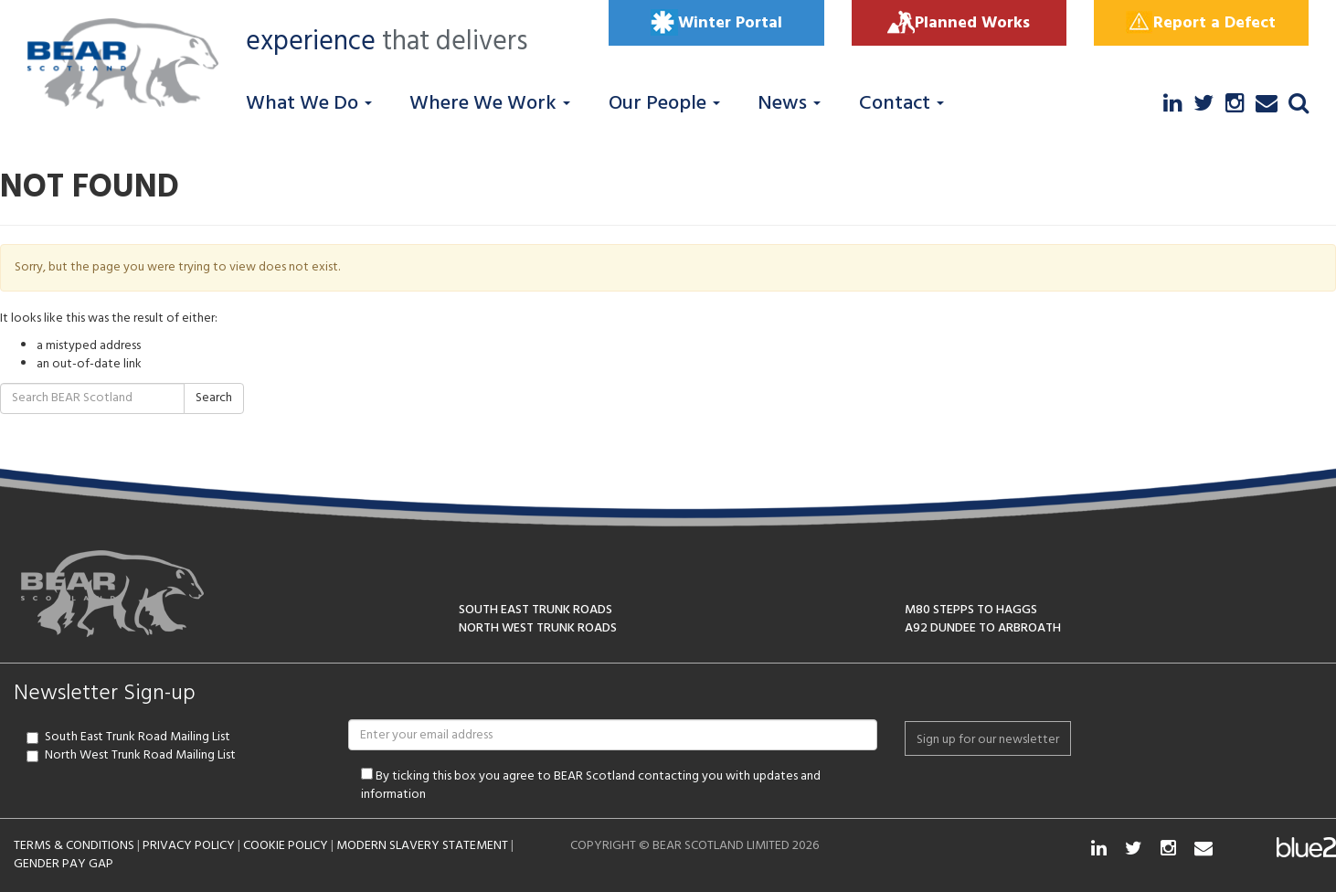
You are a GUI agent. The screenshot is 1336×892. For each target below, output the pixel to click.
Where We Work (489, 104)
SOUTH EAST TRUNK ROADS (535, 610)
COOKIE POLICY (285, 845)
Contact (901, 104)
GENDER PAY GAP (63, 864)
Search (214, 398)
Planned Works (958, 23)
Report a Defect (1201, 23)
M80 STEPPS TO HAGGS (971, 610)
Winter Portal (716, 23)
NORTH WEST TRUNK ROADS (538, 628)
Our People (664, 104)
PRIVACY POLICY (189, 845)
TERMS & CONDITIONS (74, 845)
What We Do (309, 104)
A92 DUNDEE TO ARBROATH (983, 628)
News (789, 104)
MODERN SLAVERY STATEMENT (422, 845)
